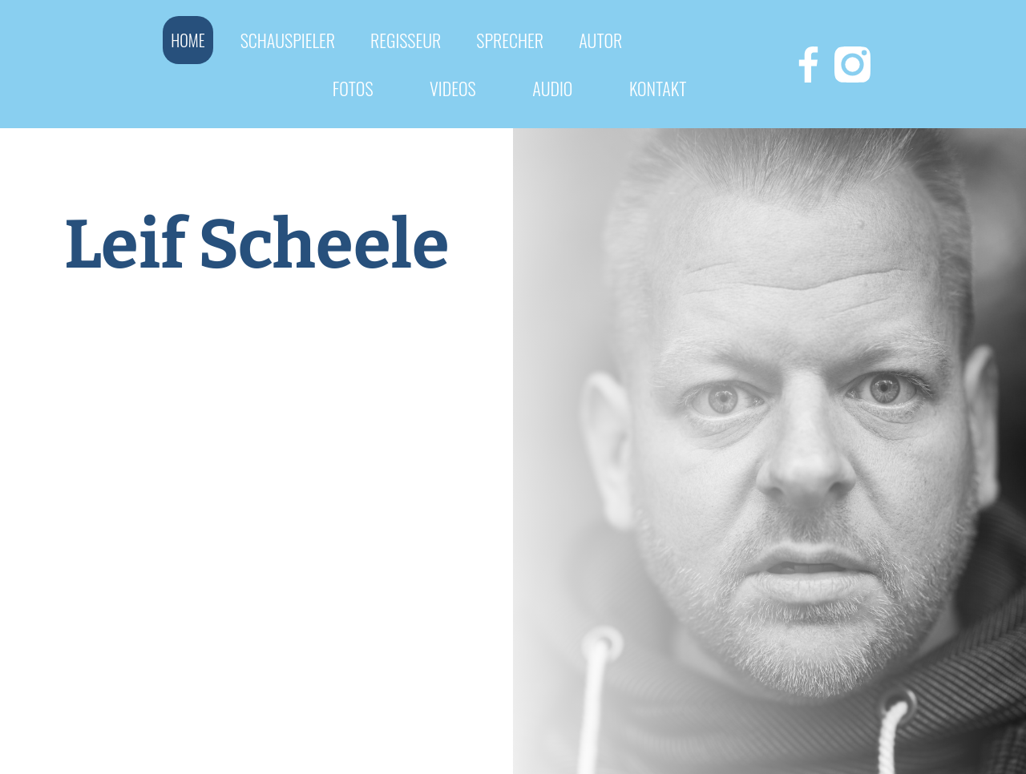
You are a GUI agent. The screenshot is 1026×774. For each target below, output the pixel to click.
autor (600, 40)
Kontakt (657, 88)
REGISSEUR (405, 40)
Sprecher (509, 40)
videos (453, 88)
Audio (552, 88)
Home (187, 40)
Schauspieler (287, 40)
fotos (353, 88)
